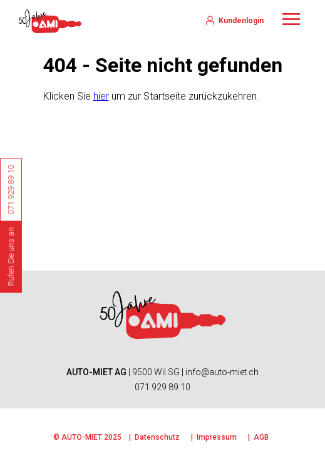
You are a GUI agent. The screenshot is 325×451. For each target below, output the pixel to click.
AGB (261, 437)
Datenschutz (157, 437)
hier (101, 96)
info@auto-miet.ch (222, 372)
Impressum (217, 437)
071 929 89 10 (162, 387)
